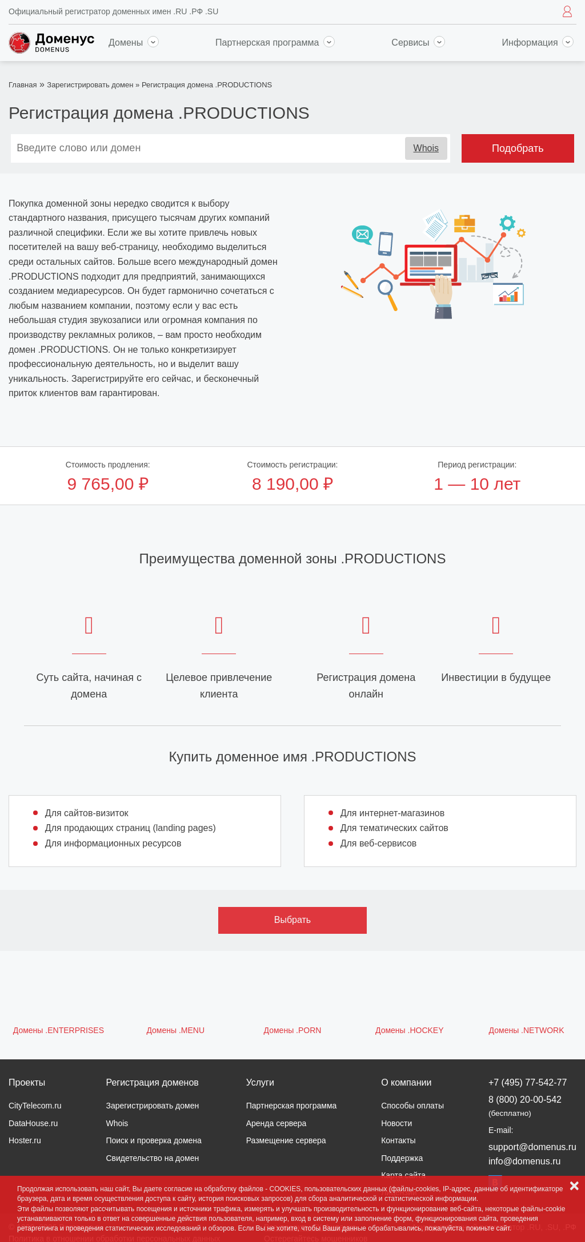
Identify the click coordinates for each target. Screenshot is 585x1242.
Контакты (398, 1140)
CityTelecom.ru (35, 1105)
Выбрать (292, 920)
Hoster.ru (25, 1140)
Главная (23, 84)
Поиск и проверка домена (153, 1140)
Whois (426, 148)
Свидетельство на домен (152, 1158)
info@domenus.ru (524, 1161)
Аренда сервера (276, 1123)
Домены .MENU (175, 1030)
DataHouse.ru (33, 1123)
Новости (396, 1123)
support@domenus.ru (532, 1147)
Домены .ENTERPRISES (58, 1030)
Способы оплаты (412, 1105)
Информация (538, 42)
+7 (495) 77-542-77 (527, 1082)
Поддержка (402, 1158)
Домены (134, 42)
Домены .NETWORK (526, 1030)
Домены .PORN (293, 1030)
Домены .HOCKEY (409, 1030)
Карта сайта (403, 1175)
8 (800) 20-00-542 (525, 1106)
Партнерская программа (275, 42)
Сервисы (418, 42)
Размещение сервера (286, 1140)
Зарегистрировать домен (90, 84)
